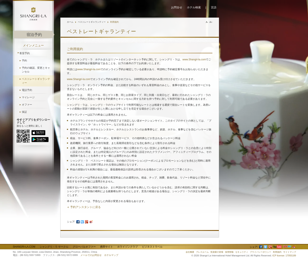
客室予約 (24, 53)
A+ (210, 22)
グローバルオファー (84, 246)
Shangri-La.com (24, 246)
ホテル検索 (194, 7)
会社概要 (190, 252)
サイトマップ (289, 252)
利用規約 (114, 22)
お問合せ (176, 7)
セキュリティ (241, 252)
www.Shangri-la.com (194, 59)
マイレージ (28, 97)
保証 (24, 111)
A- (207, 22)
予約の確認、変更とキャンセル (36, 69)
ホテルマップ (111, 255)
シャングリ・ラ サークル (54, 246)
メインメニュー (33, 45)
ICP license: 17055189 (284, 255)
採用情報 (229, 252)
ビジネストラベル (152, 246)
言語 (213, 7)
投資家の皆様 (216, 252)
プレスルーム (202, 252)
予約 (24, 60)
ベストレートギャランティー (36, 80)
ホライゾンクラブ (127, 246)
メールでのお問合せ (91, 255)
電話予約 (27, 90)
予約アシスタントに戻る (85, 207)
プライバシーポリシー (260, 252)
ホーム (70, 22)
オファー (27, 104)
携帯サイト (106, 246)
